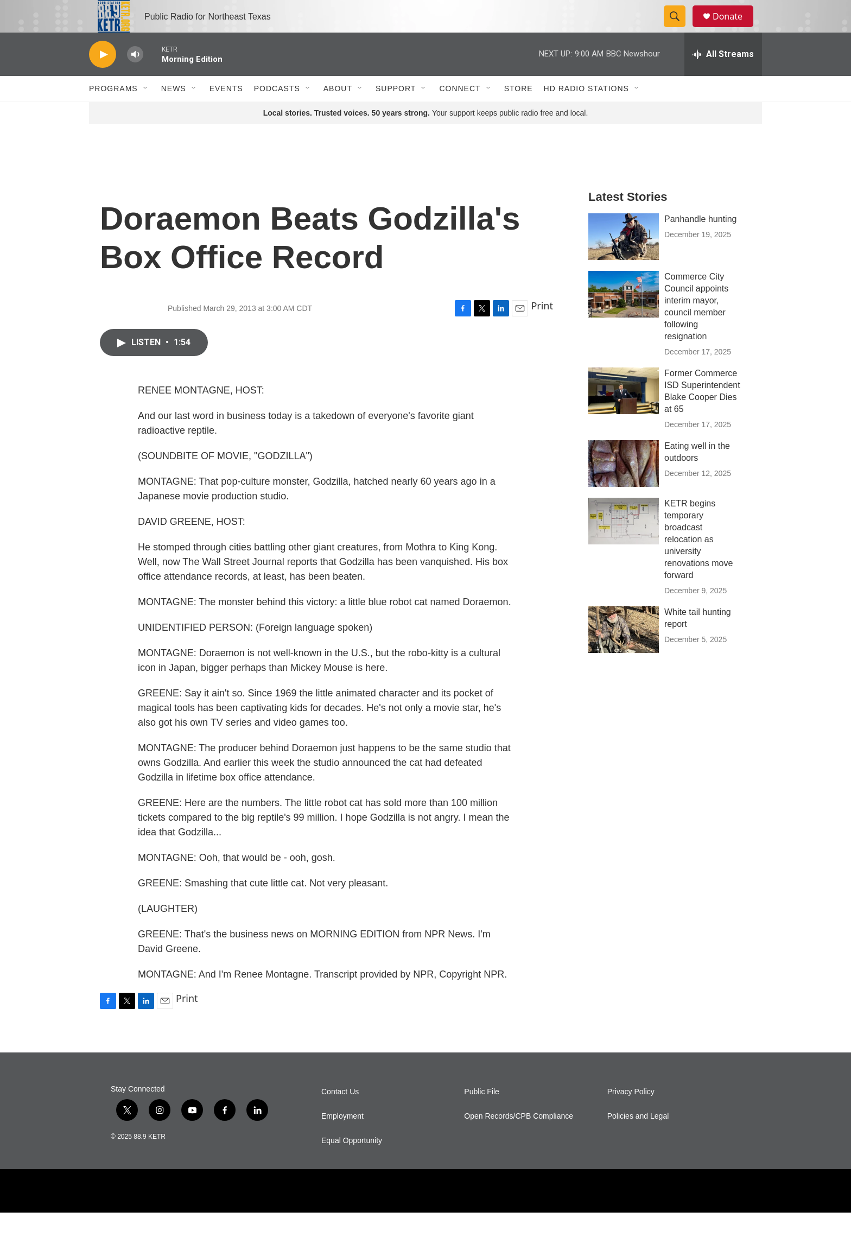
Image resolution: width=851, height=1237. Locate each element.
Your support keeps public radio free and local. (425, 137)
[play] (102, 79)
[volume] (135, 79)
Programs (113, 113)
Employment (342, 1141)
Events (226, 113)
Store (518, 113)
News (173, 113)
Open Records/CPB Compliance (518, 1141)
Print (542, 330)
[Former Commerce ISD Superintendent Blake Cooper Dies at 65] (623, 415)
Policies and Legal (638, 1141)
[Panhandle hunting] (623, 261)
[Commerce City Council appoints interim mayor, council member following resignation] (623, 318)
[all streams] (723, 78)
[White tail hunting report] (623, 654)
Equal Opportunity (351, 1165)
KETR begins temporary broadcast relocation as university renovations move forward (698, 563)
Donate (734, 28)
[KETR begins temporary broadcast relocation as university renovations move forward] (623, 545)
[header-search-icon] (679, 29)
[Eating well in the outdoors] (623, 488)
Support (396, 113)
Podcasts (277, 113)
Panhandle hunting (700, 243)
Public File (481, 1116)
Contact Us (340, 1116)
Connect (459, 113)
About (337, 113)
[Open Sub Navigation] (146, 113)
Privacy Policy (631, 1116)
